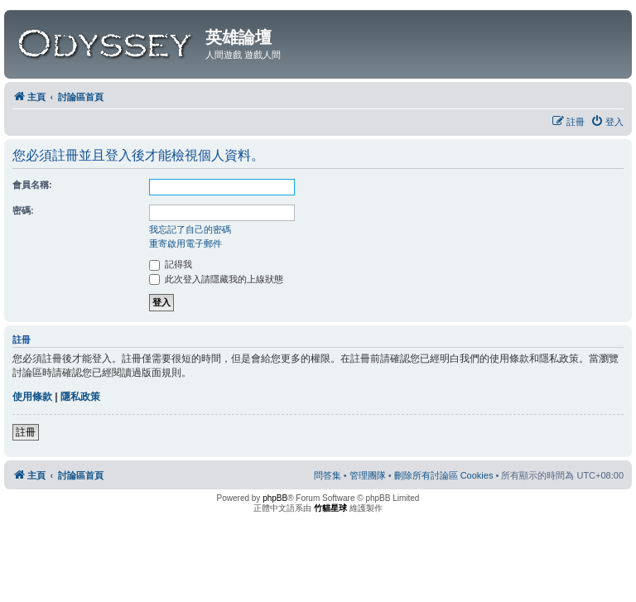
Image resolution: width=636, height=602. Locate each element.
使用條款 (32, 396)
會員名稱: (32, 185)
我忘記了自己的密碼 (190, 229)
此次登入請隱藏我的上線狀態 (216, 279)
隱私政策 (80, 396)
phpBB (275, 498)
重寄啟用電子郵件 (185, 243)
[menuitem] (607, 122)
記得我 (170, 264)
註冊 (26, 432)
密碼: (23, 210)
